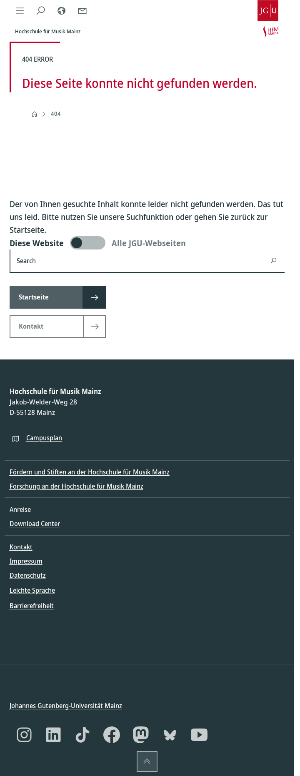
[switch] (147, 243)
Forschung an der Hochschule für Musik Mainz (76, 486)
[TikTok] (82, 734)
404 (56, 113)
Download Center (35, 523)
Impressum (26, 561)
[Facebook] (111, 734)
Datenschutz (28, 575)
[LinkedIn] (53, 734)
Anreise (20, 509)
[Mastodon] (140, 734)
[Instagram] (24, 734)
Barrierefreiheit (32, 605)
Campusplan (44, 437)
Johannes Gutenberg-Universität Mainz (66, 705)
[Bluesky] (170, 734)
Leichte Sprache (32, 590)
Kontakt (21, 546)
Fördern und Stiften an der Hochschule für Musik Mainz (90, 472)
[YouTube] (199, 734)
